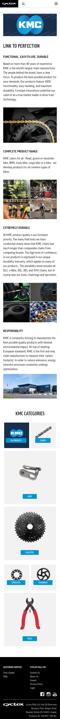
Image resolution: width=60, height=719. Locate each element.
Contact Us (35, 673)
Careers (33, 680)
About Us (34, 677)
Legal (32, 688)
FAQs (5, 677)
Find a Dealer (9, 673)
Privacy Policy (36, 684)
